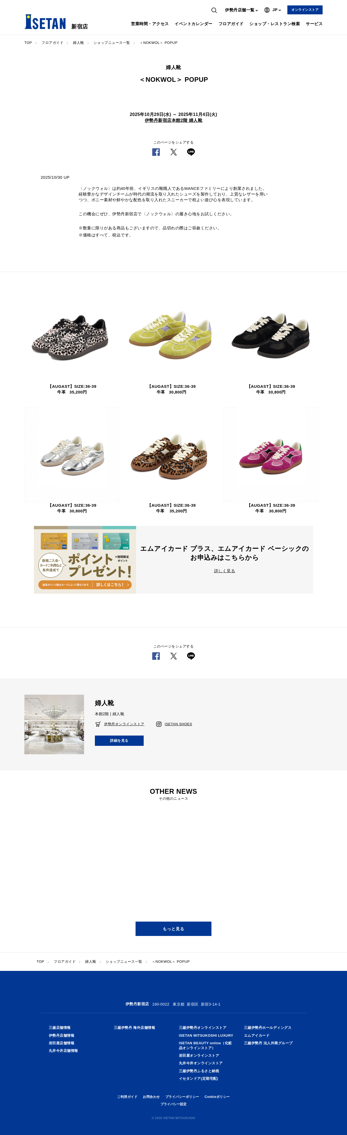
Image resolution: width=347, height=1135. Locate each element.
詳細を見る (119, 741)
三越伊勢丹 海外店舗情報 (134, 1028)
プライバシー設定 (173, 1104)
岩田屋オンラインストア (199, 1055)
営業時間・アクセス (150, 23)
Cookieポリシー (217, 1097)
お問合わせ (151, 1097)
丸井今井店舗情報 (63, 1051)
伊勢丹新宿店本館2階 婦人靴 (173, 120)
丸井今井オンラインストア (201, 1063)
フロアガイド (231, 23)
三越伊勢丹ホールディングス (268, 1028)
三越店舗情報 (60, 1028)
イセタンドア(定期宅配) (198, 1079)
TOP (28, 43)
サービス (314, 23)
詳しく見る (224, 570)
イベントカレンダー (194, 23)
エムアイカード (257, 1035)
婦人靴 (78, 43)
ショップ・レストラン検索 (274, 23)
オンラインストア (305, 10)
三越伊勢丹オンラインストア (203, 1028)
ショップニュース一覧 (112, 43)
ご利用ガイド (127, 1097)
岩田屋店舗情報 (62, 1043)
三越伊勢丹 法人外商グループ (268, 1043)
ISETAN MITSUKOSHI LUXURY (206, 1035)
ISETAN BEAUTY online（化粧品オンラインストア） (205, 1045)
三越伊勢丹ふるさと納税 (199, 1071)
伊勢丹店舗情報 (62, 1035)
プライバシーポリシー (182, 1097)
